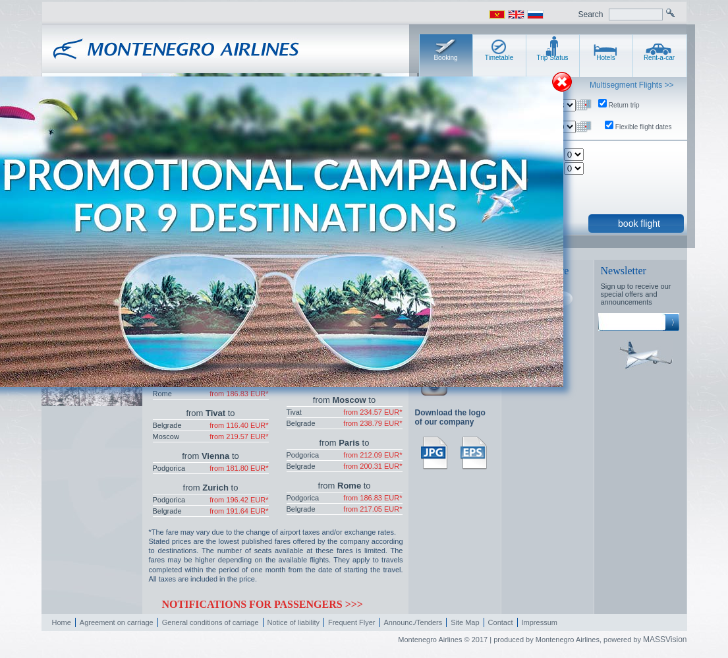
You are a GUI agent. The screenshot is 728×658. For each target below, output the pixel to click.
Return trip (624, 105)
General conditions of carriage (210, 622)
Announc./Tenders (413, 622)
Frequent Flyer (352, 622)
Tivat (294, 412)
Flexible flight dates (643, 127)
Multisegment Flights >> (631, 85)
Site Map (465, 622)
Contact (500, 622)
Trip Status (553, 57)
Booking (445, 57)
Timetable (499, 57)
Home (61, 622)
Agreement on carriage (117, 622)
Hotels (605, 57)
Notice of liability (293, 622)
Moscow (166, 436)
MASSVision (664, 639)
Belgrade (167, 425)
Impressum (539, 622)
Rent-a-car (659, 57)
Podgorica (169, 468)
